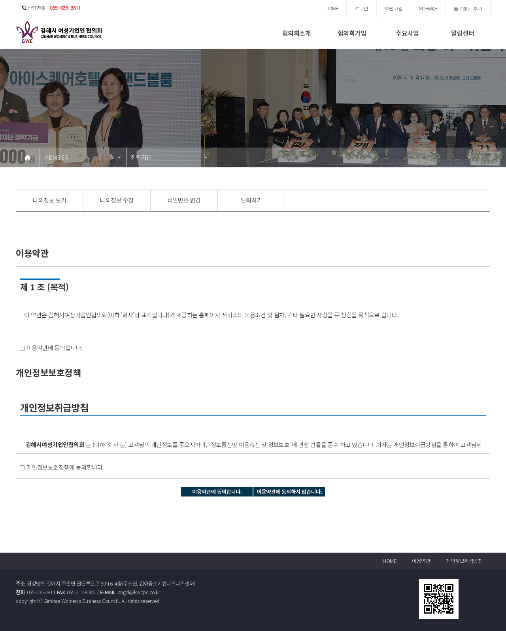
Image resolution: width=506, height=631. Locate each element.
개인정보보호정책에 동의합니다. (65, 467)
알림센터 (462, 33)
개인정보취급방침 (464, 561)
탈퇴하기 (251, 200)
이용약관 (421, 561)
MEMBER (56, 157)
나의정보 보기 (49, 200)
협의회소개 (296, 33)
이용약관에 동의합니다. (54, 347)
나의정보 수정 (117, 200)
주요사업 (407, 33)
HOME (389, 561)
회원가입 (141, 157)
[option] (49, 200)
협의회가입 (352, 33)
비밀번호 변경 (184, 200)
